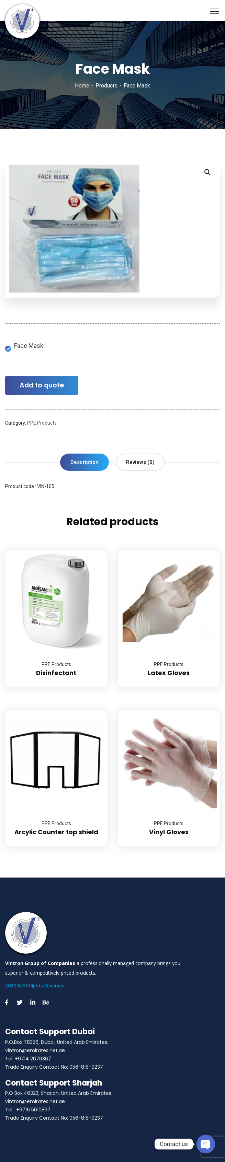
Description (84, 462)
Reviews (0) (140, 462)
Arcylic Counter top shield (56, 832)
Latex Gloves (169, 672)
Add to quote (42, 385)
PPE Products (42, 423)
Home (82, 85)
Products (106, 85)
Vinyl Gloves (169, 832)
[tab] (84, 462)
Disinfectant (56, 672)
